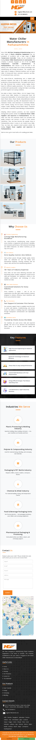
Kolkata (6, 719)
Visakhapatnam (8, 729)
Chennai (27, 717)
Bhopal (19, 722)
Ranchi (15, 726)
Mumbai (9, 717)
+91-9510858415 (10, 709)
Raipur (19, 726)
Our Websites (7, 678)
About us (6, 669)
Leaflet (31, 634)
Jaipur (20, 719)
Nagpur (10, 722)
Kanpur (6, 722)
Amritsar (10, 726)
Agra (16, 724)
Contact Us (6, 676)
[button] (2, 26)
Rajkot (30, 724)
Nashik (5, 726)
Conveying (6, 693)
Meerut (26, 724)
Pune (10, 719)
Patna (23, 722)
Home (5, 666)
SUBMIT (7, 592)
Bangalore (15, 717)
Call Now (9, 738)
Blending (5, 695)
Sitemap (5, 671)
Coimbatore (25, 726)
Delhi (5, 717)
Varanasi (21, 724)
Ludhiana (12, 724)
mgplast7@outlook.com (25, 12)
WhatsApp (26, 738)
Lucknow (25, 719)
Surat (27, 722)
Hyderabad (21, 717)
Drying (5, 690)
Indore (15, 722)
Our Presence (7, 673)
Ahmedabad (15, 719)
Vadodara (6, 724)
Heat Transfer (7, 688)
